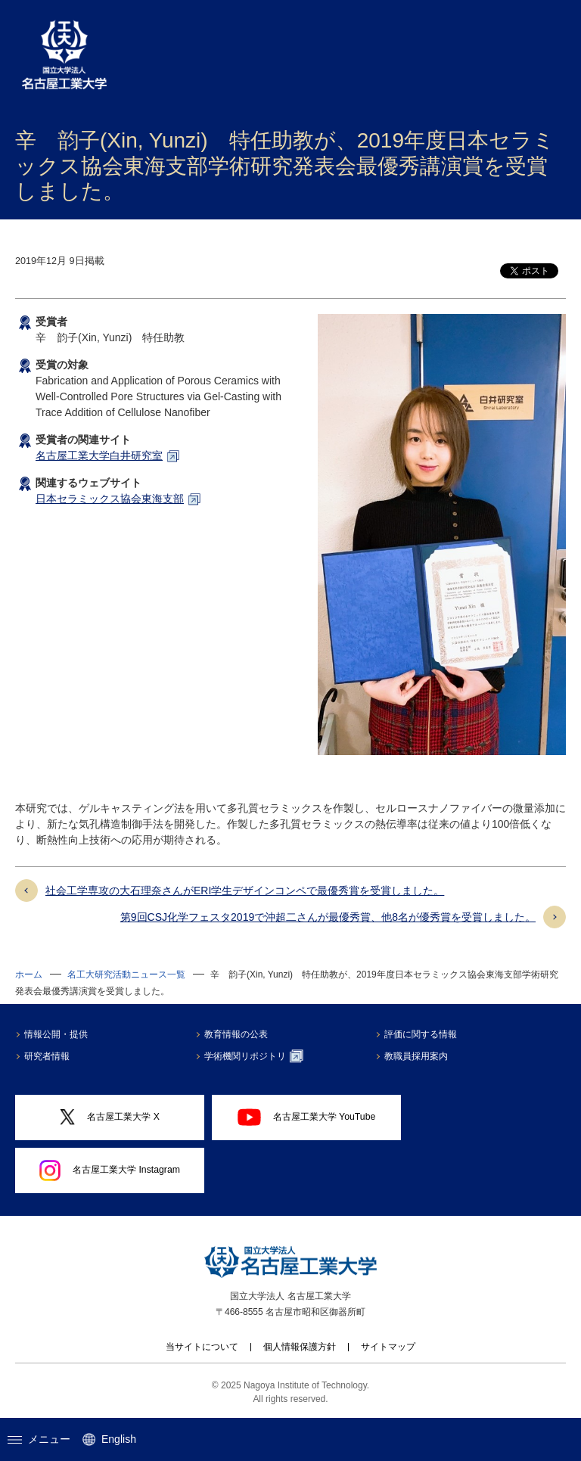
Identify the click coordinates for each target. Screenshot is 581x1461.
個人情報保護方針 (299, 1346)
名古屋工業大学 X (110, 1117)
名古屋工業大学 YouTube (307, 1116)
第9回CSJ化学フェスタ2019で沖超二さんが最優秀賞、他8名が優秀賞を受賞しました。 (328, 917)
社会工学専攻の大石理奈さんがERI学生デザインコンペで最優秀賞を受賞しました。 (244, 890)
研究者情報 (47, 1056)
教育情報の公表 (236, 1034)
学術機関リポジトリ (253, 1056)
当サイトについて (202, 1346)
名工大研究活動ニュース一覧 (126, 974)
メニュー (39, 1439)
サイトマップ (388, 1346)
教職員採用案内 (416, 1056)
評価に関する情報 (420, 1034)
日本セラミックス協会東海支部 (110, 499)
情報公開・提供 (56, 1034)
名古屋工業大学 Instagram (109, 1170)
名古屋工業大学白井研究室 (99, 455)
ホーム (28, 974)
